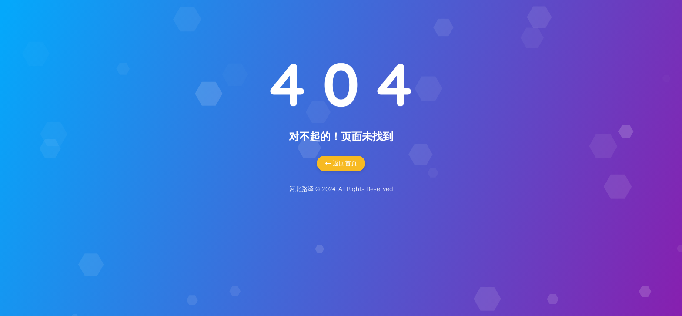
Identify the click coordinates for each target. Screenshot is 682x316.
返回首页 (341, 163)
